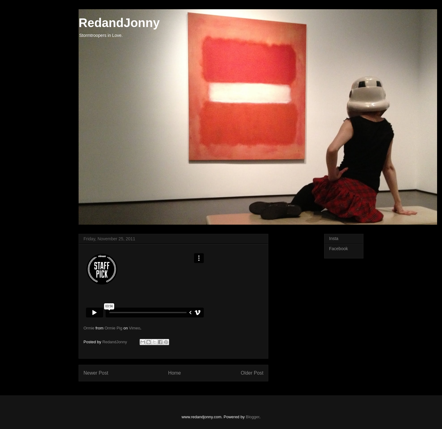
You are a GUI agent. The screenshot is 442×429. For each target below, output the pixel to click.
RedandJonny (119, 23)
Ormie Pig (113, 328)
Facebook (338, 248)
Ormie (88, 328)
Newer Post (95, 373)
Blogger (252, 417)
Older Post (252, 373)
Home (174, 373)
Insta (333, 238)
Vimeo (134, 328)
